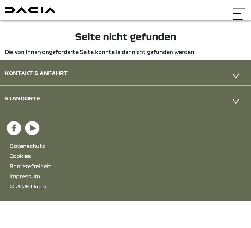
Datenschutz (27, 146)
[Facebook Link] (14, 125)
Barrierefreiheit (30, 166)
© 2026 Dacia (28, 186)
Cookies (20, 156)
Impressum (25, 176)
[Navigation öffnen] (239, 9)
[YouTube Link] (32, 125)
